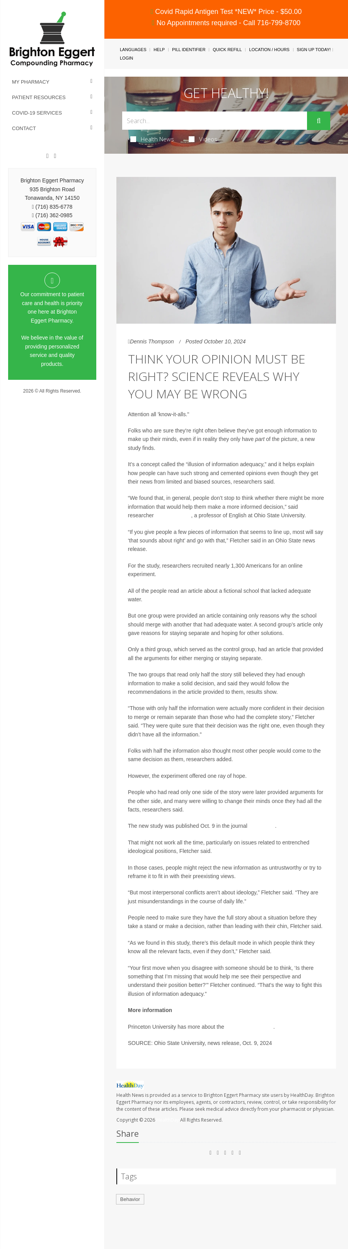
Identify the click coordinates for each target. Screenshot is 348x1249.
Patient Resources (39, 97)
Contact (24, 128)
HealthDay (167, 1120)
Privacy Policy (52, 398)
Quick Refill (227, 49)
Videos (203, 139)
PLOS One (262, 826)
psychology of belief (249, 1027)
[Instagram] (55, 156)
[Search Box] (214, 121)
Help (159, 49)
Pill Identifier (188, 49)
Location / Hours (269, 49)
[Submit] (318, 121)
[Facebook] (47, 156)
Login (126, 58)
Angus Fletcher (173, 515)
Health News (152, 139)
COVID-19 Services (37, 113)
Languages (133, 49)
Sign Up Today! (314, 49)
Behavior (130, 1199)
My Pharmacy (30, 82)
